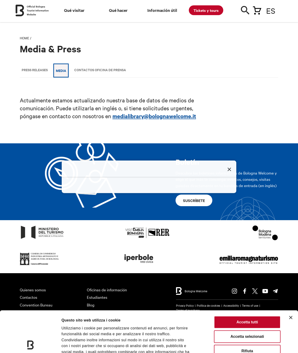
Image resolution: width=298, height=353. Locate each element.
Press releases (35, 69)
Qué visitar (74, 10)
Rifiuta (247, 310)
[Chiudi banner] (290, 276)
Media (61, 70)
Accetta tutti (247, 281)
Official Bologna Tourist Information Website (38, 10)
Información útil (162, 10)
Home (24, 38)
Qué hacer (118, 10)
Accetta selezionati (247, 295)
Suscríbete (194, 200)
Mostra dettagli (74, 344)
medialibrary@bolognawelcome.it (154, 116)
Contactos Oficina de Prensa (100, 69)
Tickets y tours (206, 10)
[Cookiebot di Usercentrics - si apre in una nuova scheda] (30, 343)
